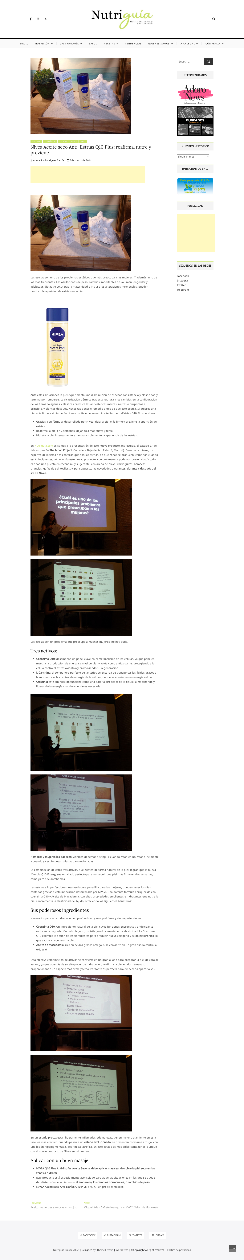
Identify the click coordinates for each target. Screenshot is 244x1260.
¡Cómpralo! (213, 43)
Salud (93, 43)
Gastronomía (69, 43)
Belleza (36, 141)
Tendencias (133, 43)
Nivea (74, 141)
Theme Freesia (105, 1250)
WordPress (122, 1250)
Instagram (183, 280)
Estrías (63, 141)
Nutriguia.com (44, 445)
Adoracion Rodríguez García (47, 160)
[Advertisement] (87, 174)
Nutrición (42, 43)
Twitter (181, 285)
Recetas (109, 43)
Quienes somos (159, 43)
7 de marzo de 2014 (79, 160)
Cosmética (50, 141)
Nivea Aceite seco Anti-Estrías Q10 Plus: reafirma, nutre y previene (90, 150)
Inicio (24, 43)
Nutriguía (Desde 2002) (66, 1250)
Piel (83, 141)
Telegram (183, 289)
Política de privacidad (179, 1250)
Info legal (187, 43)
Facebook (183, 276)
